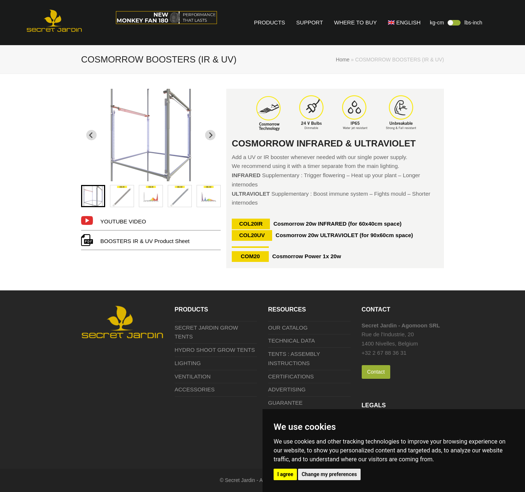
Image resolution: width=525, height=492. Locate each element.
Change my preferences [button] (329, 474)
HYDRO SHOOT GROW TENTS (215, 350)
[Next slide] (210, 135)
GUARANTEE (285, 403)
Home (343, 60)
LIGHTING (188, 363)
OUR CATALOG (288, 327)
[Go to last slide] (91, 135)
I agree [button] (285, 474)
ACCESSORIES (195, 389)
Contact (376, 372)
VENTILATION (193, 376)
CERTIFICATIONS (291, 376)
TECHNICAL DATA (291, 340)
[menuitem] (93, 196)
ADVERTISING (286, 389)
